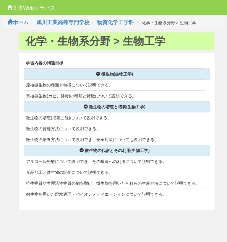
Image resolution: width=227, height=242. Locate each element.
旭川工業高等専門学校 (63, 22)
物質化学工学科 (115, 22)
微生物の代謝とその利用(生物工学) (115, 150)
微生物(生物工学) (114, 74)
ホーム (18, 22)
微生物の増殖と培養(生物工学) (114, 106)
